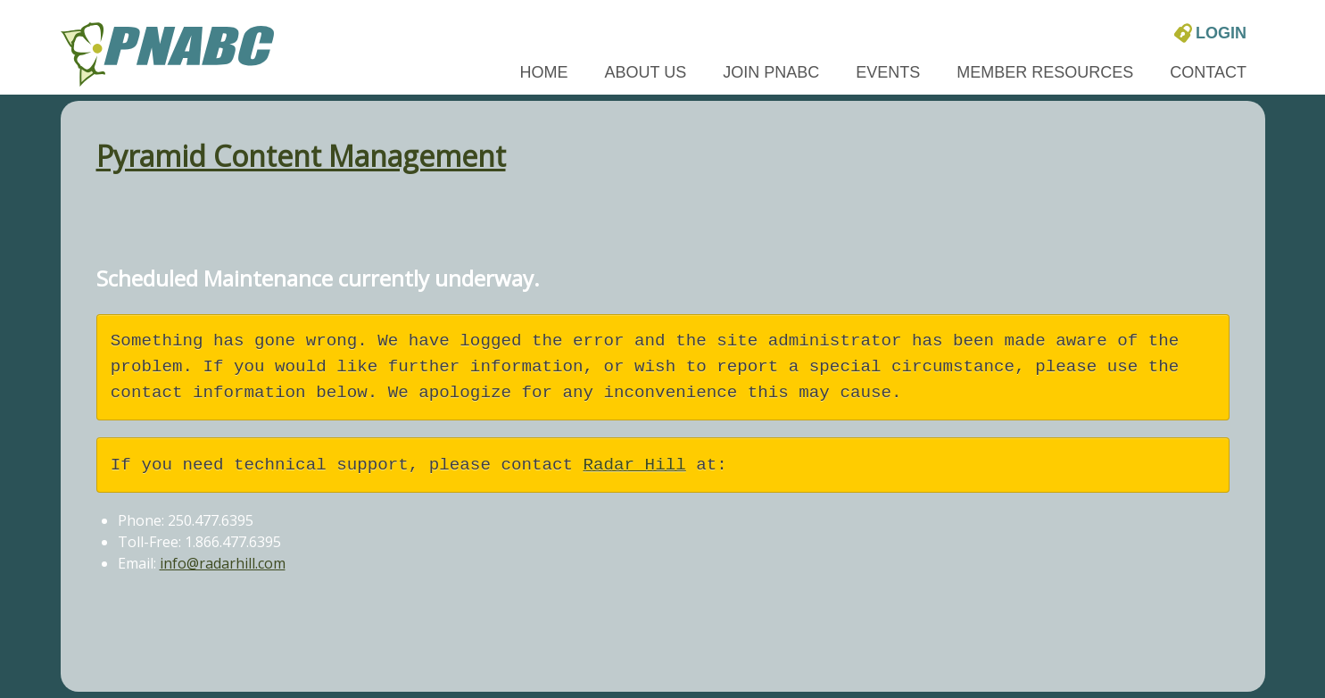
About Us (646, 72)
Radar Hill (635, 465)
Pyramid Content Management (301, 156)
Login (1210, 32)
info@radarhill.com (223, 563)
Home (544, 72)
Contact (1208, 72)
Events (888, 72)
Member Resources (1044, 72)
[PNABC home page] (167, 52)
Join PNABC (771, 72)
